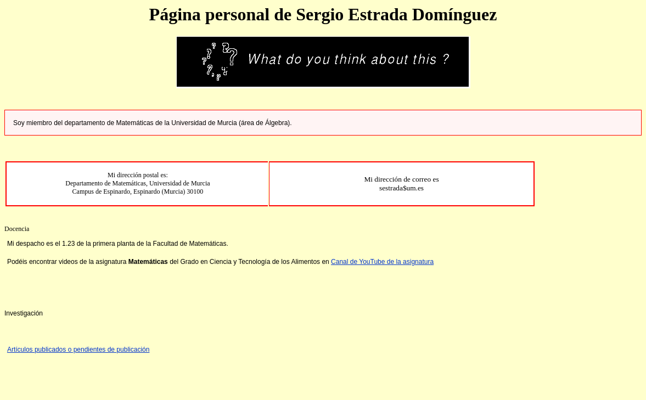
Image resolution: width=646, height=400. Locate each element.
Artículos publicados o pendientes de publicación (78, 349)
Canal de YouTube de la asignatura (382, 262)
